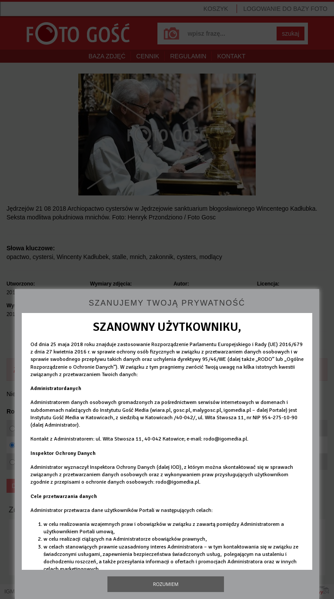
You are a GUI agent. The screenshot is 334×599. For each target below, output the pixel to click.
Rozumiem (166, 584)
